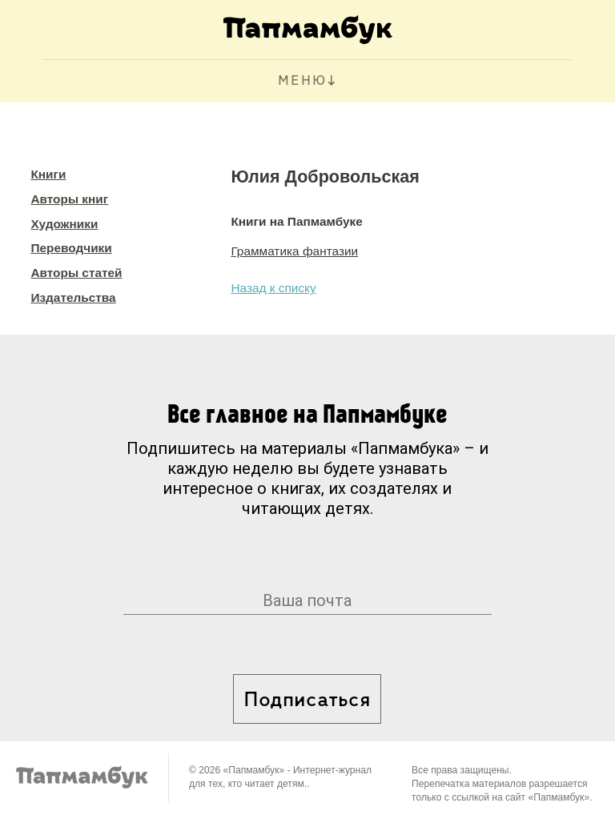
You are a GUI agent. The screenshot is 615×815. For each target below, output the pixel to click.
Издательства (72, 297)
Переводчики (70, 248)
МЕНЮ (302, 81)
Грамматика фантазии (294, 251)
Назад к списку (273, 288)
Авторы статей (76, 272)
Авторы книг (69, 199)
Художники (64, 224)
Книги (48, 174)
